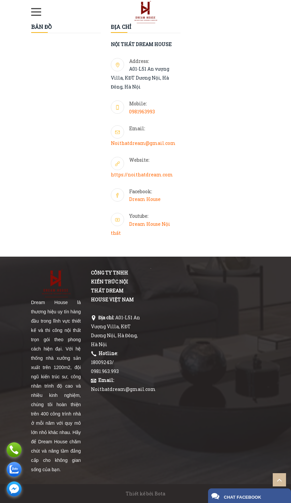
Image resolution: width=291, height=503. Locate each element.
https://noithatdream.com (142, 174)
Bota (160, 493)
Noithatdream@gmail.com (143, 143)
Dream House (145, 199)
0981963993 (142, 111)
